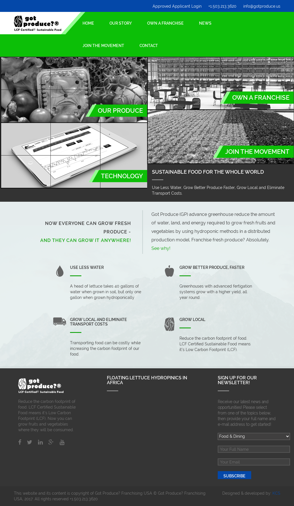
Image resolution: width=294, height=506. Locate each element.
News (205, 23)
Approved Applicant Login (177, 6)
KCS (276, 493)
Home (88, 21)
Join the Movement (103, 45)
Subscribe (234, 476)
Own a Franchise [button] (165, 23)
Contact (148, 45)
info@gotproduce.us (261, 6)
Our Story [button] (120, 23)
